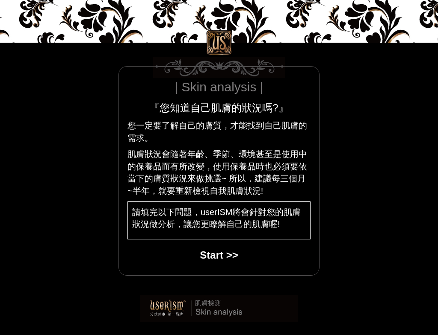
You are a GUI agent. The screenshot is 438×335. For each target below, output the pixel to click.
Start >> (219, 255)
